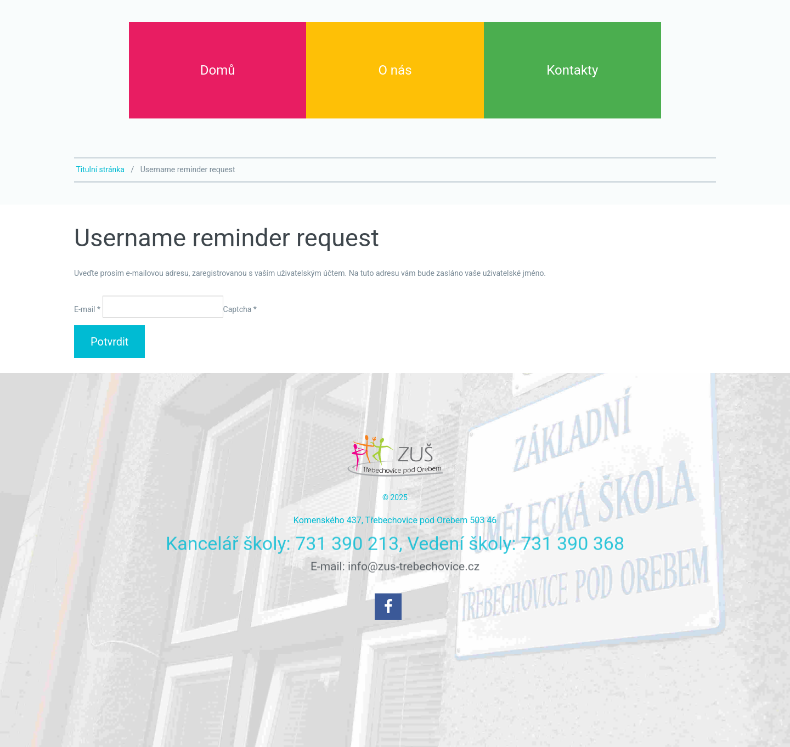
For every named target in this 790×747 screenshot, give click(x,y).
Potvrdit (109, 341)
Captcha (240, 309)
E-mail (87, 309)
